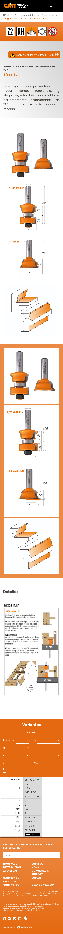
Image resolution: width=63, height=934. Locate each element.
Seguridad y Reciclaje (11, 879)
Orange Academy (43, 885)
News (35, 867)
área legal (10, 870)
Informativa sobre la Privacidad (13, 910)
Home (6, 15)
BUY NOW (30, 834)
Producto (8, 740)
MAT (36, 763)
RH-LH (5, 770)
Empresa (37, 863)
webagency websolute (18, 927)
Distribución (12, 867)
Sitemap (38, 910)
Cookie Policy (29, 910)
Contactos (11, 885)
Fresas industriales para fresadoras (34, 15)
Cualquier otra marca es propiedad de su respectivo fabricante (23, 908)
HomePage (10, 863)
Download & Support (40, 872)
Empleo (36, 878)
